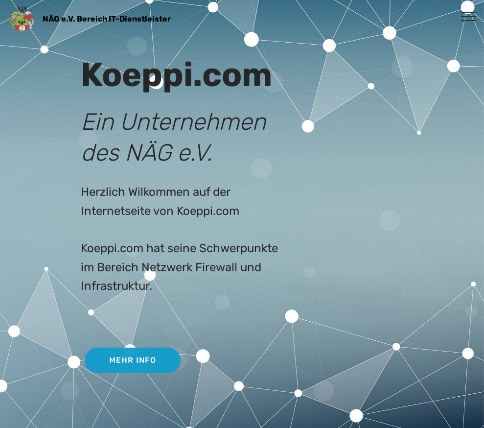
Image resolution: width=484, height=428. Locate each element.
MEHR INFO (132, 361)
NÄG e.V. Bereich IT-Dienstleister (107, 19)
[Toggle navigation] (468, 16)
